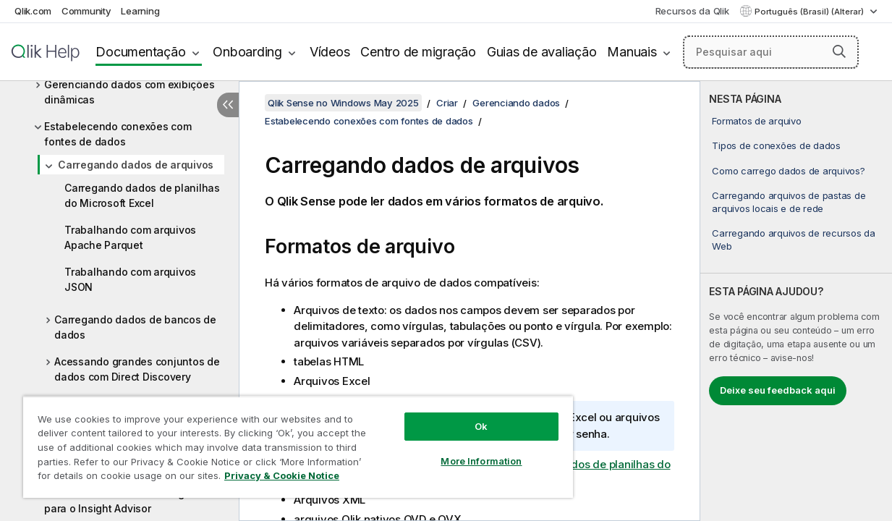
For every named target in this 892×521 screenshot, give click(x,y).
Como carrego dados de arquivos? (788, 171)
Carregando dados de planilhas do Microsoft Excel (142, 195)
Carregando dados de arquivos (135, 164)
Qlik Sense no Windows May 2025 (343, 103)
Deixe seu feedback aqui (778, 390)
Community (86, 11)
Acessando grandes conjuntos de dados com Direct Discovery (137, 369)
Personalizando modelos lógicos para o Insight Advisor (124, 500)
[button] (839, 51)
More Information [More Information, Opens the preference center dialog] (453, 450)
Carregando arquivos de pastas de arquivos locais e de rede (788, 202)
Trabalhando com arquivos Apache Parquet (130, 237)
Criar (447, 103)
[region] (281, 441)
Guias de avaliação (542, 51)
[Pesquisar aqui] (770, 52)
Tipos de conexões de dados (776, 145)
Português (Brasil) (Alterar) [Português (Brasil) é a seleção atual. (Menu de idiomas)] (810, 12)
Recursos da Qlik (692, 11)
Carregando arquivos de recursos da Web (793, 239)
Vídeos (330, 51)
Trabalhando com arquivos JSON (130, 279)
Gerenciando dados (516, 103)
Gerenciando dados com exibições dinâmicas (129, 92)
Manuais (631, 51)
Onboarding (247, 51)
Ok (453, 415)
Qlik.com (32, 11)
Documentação (140, 51)
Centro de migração (418, 51)
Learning (140, 11)
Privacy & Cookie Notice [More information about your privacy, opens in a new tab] (121, 478)
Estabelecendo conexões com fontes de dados (118, 134)
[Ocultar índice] (228, 105)
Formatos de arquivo (756, 121)
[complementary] (796, 301)
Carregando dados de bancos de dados (135, 327)
